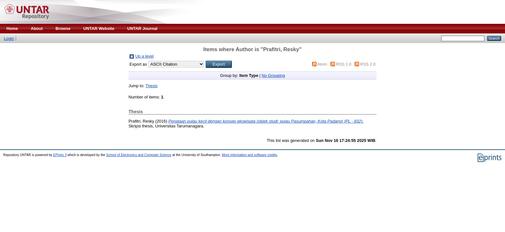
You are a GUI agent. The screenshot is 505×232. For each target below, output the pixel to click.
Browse (63, 28)
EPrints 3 (60, 155)
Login (9, 38)
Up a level (144, 56)
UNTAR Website (98, 28)
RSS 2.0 (368, 64)
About (37, 28)
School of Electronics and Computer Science (139, 155)
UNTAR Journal (142, 28)
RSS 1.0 (343, 64)
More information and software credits (249, 155)
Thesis (151, 85)
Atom (322, 64)
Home (12, 28)
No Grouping (273, 75)
